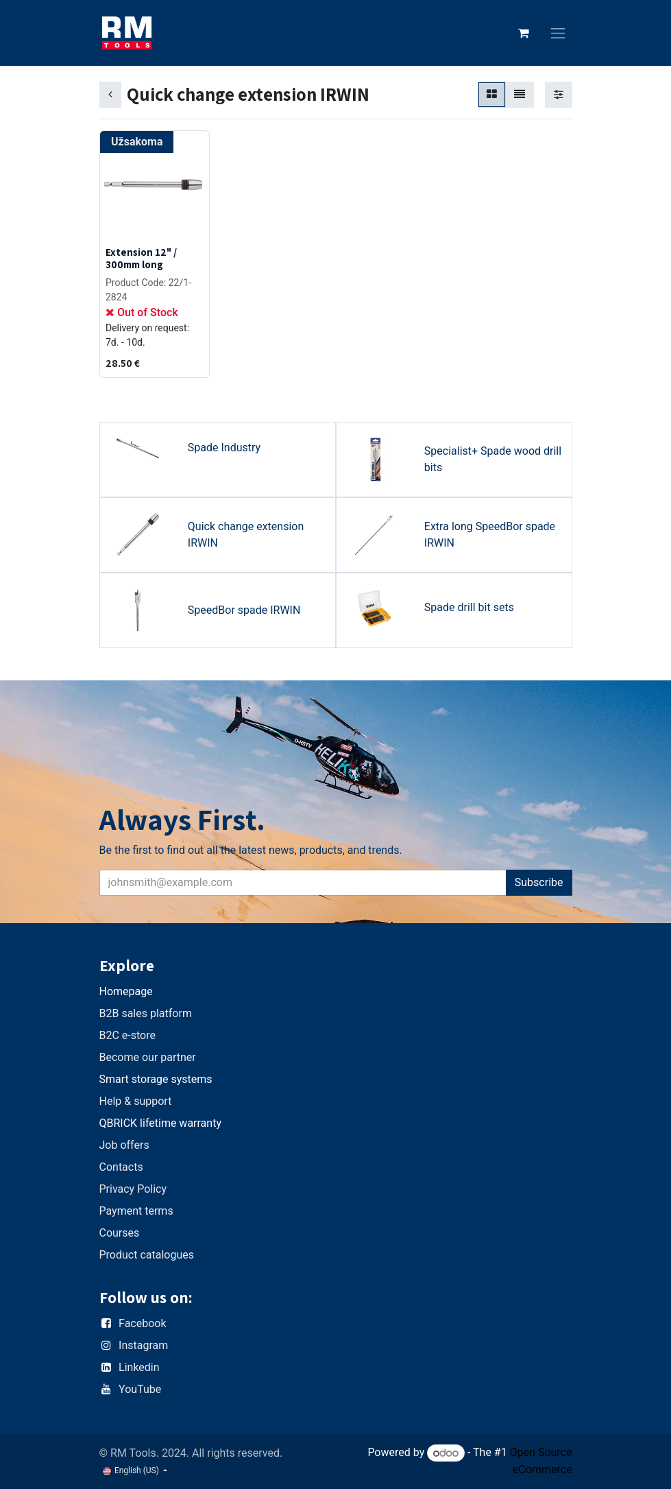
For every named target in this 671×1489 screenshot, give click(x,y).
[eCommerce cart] (523, 33)
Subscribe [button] (539, 882)
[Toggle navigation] (558, 33)
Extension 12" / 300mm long (141, 258)
